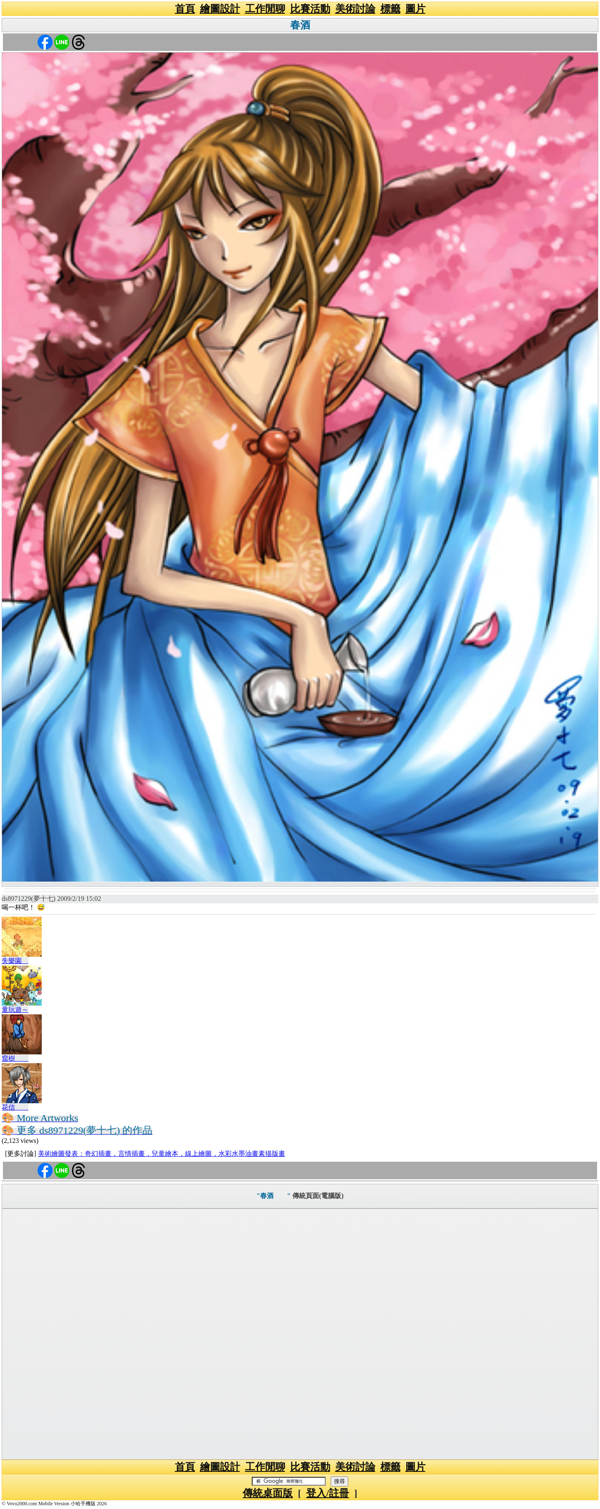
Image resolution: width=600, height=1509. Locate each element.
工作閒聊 (265, 8)
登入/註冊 (327, 1493)
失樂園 (15, 960)
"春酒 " (273, 1195)
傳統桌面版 (268, 1493)
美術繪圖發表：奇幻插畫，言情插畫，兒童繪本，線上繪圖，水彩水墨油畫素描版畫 (161, 1153)
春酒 (310, 25)
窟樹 (15, 1058)
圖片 (415, 8)
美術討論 (355, 8)
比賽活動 (310, 8)
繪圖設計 (220, 8)
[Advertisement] (300, 1334)
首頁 (185, 8)
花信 (15, 1107)
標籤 (390, 8)
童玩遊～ (15, 1009)
